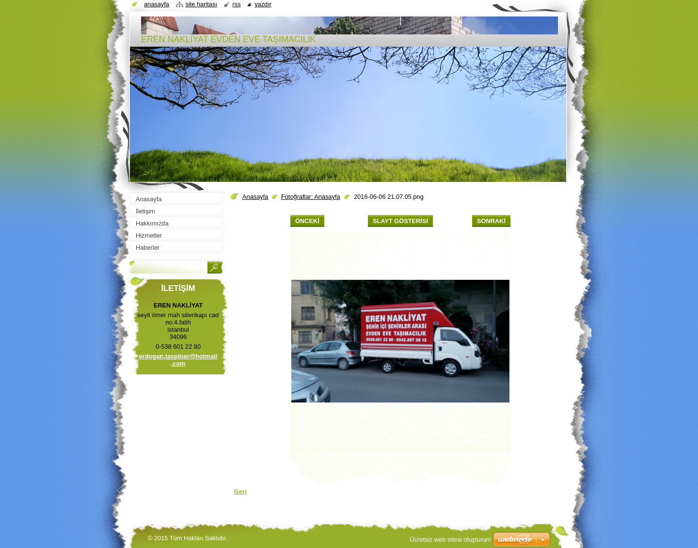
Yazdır (262, 4)
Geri (240, 491)
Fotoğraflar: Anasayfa (310, 196)
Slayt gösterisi (400, 221)
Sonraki (491, 221)
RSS (237, 4)
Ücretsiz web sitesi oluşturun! (450, 539)
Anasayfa (255, 196)
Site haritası (201, 4)
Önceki (307, 221)
